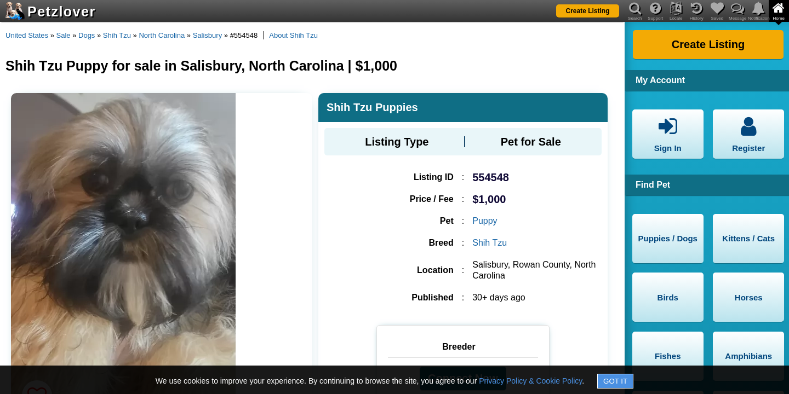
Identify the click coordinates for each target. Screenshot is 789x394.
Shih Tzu (117, 35)
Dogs (86, 35)
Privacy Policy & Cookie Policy (530, 380)
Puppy (484, 220)
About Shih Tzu (293, 35)
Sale (63, 35)
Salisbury (207, 35)
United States (26, 35)
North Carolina (162, 35)
